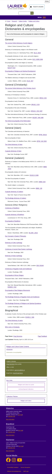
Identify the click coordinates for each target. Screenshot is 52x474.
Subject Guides (23, 21)
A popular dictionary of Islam (13, 151)
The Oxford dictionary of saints (14, 320)
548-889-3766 (11, 416)
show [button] (47, 1)
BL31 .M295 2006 (38, 59)
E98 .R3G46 (40, 265)
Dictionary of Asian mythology (13, 255)
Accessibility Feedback (12, 467)
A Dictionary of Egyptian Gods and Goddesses (18, 269)
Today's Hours (38, 7)
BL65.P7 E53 (11, 68)
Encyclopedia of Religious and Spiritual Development (20, 71)
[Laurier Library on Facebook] (8, 460)
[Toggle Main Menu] (41, 17)
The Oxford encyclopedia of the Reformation (18, 121)
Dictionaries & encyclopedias (14, 352)
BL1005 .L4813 (33, 233)
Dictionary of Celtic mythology (13, 242)
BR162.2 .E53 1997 (37, 111)
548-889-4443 (11, 432)
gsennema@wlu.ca (20, 370)
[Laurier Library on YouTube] (19, 460)
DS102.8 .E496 (34, 175)
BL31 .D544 (37, 53)
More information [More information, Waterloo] (10, 419)
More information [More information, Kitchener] (10, 450)
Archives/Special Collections (26, 389)
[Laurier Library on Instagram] (14, 460)
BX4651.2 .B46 (29, 317)
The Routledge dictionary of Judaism (15, 198)
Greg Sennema (10, 364)
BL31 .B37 (30, 81)
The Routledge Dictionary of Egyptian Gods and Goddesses (22, 297)
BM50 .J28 (39, 188)
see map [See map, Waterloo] (20, 414)
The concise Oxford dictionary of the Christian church (20, 88)
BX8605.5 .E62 (12, 287)
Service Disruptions (25, 467)
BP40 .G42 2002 (42, 141)
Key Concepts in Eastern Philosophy (15, 236)
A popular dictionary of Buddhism (14, 214)
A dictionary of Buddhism (12, 208)
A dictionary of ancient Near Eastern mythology (18, 249)
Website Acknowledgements (14, 471)
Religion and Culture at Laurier (26, 384)
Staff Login (26, 471)
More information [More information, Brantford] (10, 435)
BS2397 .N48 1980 (37, 117)
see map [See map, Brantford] (20, 430)
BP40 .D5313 (43, 134)
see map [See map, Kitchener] (21, 446)
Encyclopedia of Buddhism (12, 221)
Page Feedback (42, 336)
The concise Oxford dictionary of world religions (18, 43)
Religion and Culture (33, 21)
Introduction (9, 349)
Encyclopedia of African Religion (14, 275)
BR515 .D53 (43, 98)
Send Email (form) (18, 373)
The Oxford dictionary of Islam (13, 144)
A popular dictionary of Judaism (14, 191)
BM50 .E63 (42, 182)
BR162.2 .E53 (35, 104)
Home (8, 21)
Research (14, 21)
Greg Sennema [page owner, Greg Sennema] (17, 336)
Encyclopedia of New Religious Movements (17, 290)
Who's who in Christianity (12, 327)
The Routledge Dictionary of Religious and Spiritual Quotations (23, 303)
